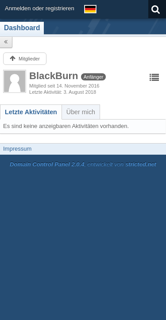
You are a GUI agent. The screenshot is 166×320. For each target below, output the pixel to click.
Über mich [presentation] (80, 112)
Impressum (17, 148)
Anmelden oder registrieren (39, 8)
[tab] (31, 112)
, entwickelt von (83, 164)
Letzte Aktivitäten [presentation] (31, 112)
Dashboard (22, 28)
